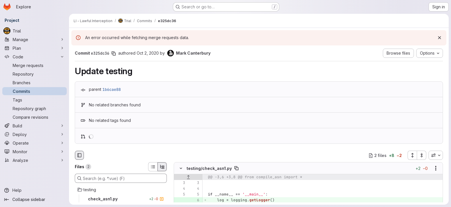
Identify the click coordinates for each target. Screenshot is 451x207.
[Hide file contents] (180, 168)
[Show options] (435, 168)
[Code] (34, 57)
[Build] (34, 126)
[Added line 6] (194, 200)
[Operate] (34, 143)
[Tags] (34, 100)
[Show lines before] (188, 177)
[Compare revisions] (34, 117)
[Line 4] (180, 189)
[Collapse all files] (421, 155)
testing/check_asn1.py (209, 168)
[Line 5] (180, 195)
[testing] (120, 189)
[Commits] (34, 91)
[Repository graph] (34, 108)
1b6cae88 (111, 89)
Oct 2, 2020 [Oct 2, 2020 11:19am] (148, 53)
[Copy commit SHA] (113, 53)
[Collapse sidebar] (34, 199)
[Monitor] (34, 151)
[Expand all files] (412, 155)
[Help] (34, 190)
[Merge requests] (34, 65)
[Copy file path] (236, 168)
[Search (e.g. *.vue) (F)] (121, 178)
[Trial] (34, 31)
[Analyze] (34, 160)
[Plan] (34, 48)
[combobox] (436, 155)
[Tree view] (162, 166)
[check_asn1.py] (120, 199)
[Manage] (34, 39)
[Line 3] (180, 183)
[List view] (152, 166)
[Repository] (34, 74)
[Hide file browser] (79, 155)
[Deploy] (34, 134)
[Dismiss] (439, 37)
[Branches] (34, 82)
